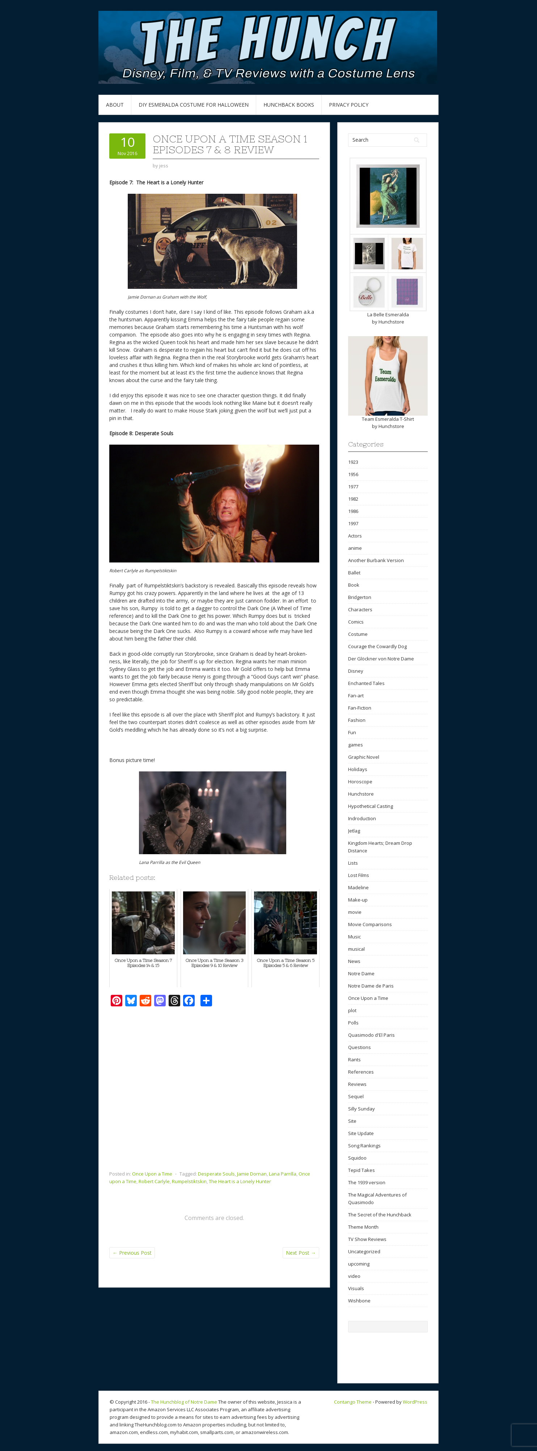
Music (354, 936)
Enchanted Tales (366, 683)
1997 (353, 523)
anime (355, 548)
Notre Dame (361, 973)
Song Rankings (364, 1145)
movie (354, 912)
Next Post (301, 1252)
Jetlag (354, 830)
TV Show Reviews (367, 1239)
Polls (353, 1022)
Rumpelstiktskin (189, 1181)
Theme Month (363, 1227)
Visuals (356, 1288)
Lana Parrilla (282, 1173)
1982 (353, 499)
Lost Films (358, 875)
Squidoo (357, 1158)
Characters (360, 609)
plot (352, 1010)
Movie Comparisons (370, 924)
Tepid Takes (361, 1170)
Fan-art (356, 695)
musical (356, 949)
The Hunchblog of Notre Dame (184, 1402)
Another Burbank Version (376, 560)
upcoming (358, 1263)
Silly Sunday (361, 1108)
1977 (353, 486)
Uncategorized (364, 1251)
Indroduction (362, 818)
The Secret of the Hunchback (379, 1214)
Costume (358, 634)
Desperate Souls (216, 1173)
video (354, 1276)
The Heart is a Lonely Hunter (240, 1181)
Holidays (357, 769)
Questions (359, 1047)
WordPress (415, 1402)
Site (352, 1121)
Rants (354, 1059)
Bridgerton (359, 597)
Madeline (358, 887)
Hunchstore (391, 321)
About (115, 104)
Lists (353, 863)
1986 (353, 511)
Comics (356, 622)
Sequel (356, 1096)
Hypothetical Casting (370, 806)
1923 (353, 462)
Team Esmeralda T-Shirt (388, 419)
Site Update (361, 1133)
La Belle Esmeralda (388, 314)
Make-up (358, 899)
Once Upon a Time (152, 1173)
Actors (355, 535)
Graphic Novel (363, 757)
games (355, 744)
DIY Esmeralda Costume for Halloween (194, 104)
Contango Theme (353, 1402)
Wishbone (359, 1300)
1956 (353, 474)
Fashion (356, 720)
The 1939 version (366, 1182)
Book (353, 585)
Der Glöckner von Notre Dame (381, 658)
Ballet (354, 572)
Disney (355, 671)
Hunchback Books (288, 104)
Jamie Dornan (252, 1173)
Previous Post (132, 1252)
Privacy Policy (348, 104)
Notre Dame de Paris (371, 986)
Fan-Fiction (359, 708)
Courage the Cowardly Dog (377, 646)
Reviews (357, 1084)
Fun (352, 732)
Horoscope (360, 781)
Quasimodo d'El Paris (371, 1035)
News (354, 961)
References (361, 1072)
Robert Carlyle (154, 1181)
